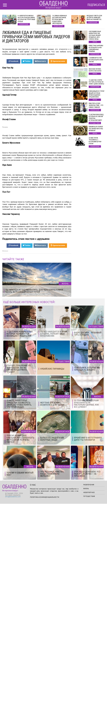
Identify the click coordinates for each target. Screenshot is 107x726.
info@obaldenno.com (13, 719)
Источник (5, 473)
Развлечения (88, 707)
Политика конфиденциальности (44, 719)
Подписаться (96, 5)
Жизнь (86, 711)
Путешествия (89, 718)
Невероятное (89, 714)
